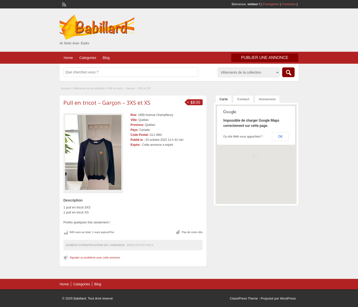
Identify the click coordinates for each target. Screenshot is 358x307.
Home (68, 58)
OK (280, 137)
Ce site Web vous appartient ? (243, 136)
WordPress (288, 298)
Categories (87, 58)
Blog (106, 58)
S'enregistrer (270, 4)
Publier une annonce (264, 57)
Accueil (65, 88)
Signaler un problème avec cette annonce (95, 257)
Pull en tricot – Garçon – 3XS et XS (106, 102)
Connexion (289, 4)
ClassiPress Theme (244, 298)
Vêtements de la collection (89, 88)
